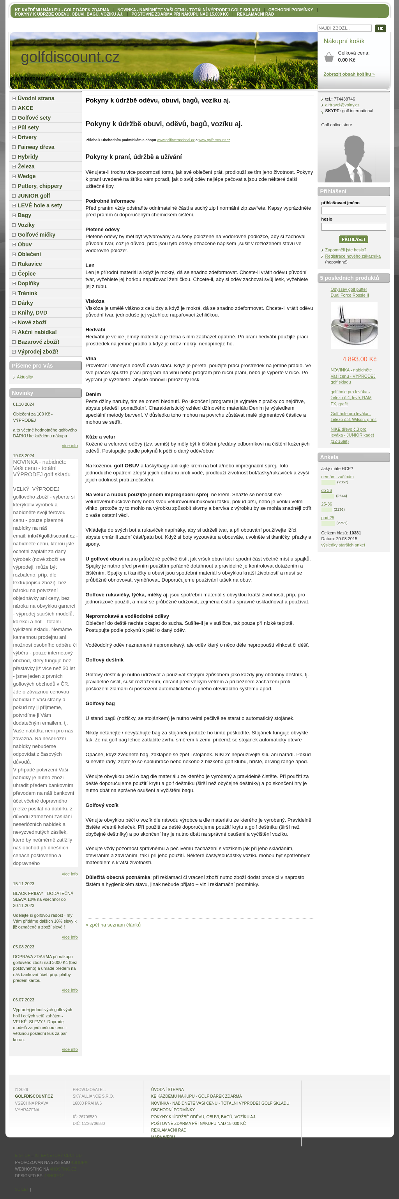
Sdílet (22, 1189)
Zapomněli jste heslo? (346, 250)
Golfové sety (34, 118)
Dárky (25, 303)
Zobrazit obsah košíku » (349, 74)
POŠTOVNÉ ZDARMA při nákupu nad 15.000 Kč (180, 14)
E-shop (22, 1155)
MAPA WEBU (163, 1137)
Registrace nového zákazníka (353, 256)
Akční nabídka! (37, 332)
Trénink (27, 293)
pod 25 (327, 517)
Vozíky (26, 225)
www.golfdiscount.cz (214, 140)
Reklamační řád (255, 14)
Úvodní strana (36, 98)
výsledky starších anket (343, 545)
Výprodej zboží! (38, 351)
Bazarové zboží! (39, 342)
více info (70, 445)
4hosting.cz (63, 1169)
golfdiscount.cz (34, 1096)
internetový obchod (58, 1155)
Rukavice (30, 264)
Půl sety (28, 127)
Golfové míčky (37, 235)
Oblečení (29, 254)
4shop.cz (54, 1176)
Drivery (27, 137)
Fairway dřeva (36, 147)
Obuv (25, 244)
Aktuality (25, 377)
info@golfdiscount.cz (51, 536)
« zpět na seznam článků (113, 925)
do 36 (326, 490)
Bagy (25, 215)
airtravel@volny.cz (342, 105)
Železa (26, 166)
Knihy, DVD (33, 312)
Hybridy (28, 157)
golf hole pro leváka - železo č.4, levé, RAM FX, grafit (351, 397)
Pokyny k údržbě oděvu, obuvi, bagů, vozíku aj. (69, 14)
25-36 (326, 504)
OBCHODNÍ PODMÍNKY (290, 10)
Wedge (27, 176)
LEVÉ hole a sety (40, 205)
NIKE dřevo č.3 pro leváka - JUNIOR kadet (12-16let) (352, 435)
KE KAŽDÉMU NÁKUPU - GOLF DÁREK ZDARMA (62, 10)
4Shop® (79, 1162)
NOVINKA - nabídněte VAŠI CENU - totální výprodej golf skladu (188, 10)
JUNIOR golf (34, 196)
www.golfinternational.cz (176, 140)
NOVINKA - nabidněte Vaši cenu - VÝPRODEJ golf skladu (353, 376)
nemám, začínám (337, 476)
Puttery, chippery (40, 186)
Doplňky (29, 283)
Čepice (27, 274)
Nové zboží (32, 322)
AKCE (26, 108)
